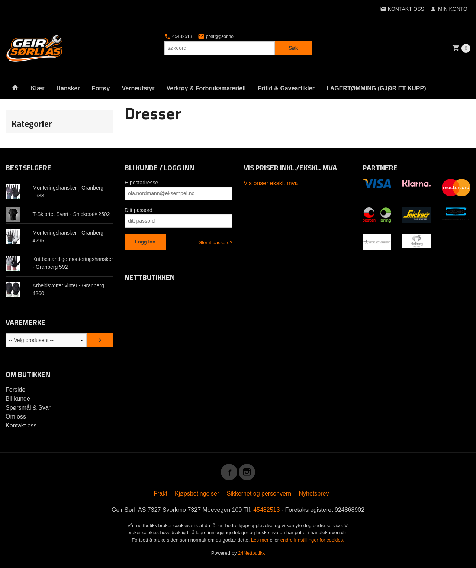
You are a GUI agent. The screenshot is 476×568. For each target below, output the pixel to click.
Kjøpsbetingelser (197, 493)
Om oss (16, 416)
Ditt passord (138, 210)
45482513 (178, 36)
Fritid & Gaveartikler (286, 88)
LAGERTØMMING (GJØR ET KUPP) (376, 88)
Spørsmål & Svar (28, 407)
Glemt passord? (215, 242)
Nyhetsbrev (314, 493)
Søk (293, 48)
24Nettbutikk (251, 553)
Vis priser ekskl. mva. (272, 183)
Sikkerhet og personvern (259, 493)
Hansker (68, 88)
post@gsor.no (216, 36)
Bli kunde (18, 399)
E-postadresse (141, 182)
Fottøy (101, 88)
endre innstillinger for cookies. (312, 540)
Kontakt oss (21, 425)
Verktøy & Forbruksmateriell (206, 88)
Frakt (160, 493)
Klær (37, 88)
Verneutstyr (138, 88)
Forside (15, 390)
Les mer (260, 540)
